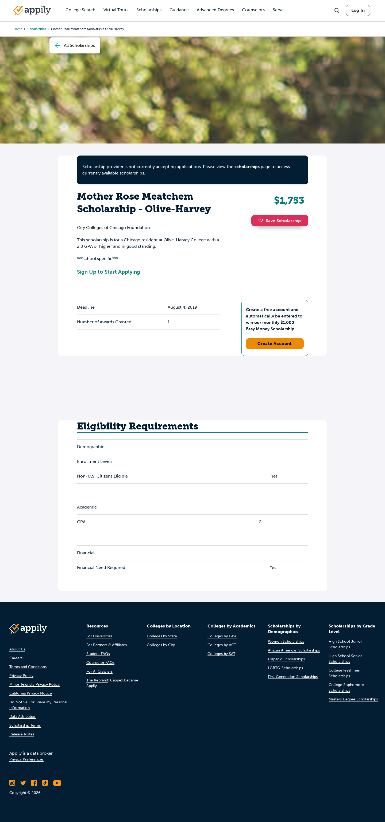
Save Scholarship (280, 220)
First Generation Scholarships (293, 676)
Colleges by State (162, 636)
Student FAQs (98, 654)
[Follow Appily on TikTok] (45, 783)
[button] (262, 220)
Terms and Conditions (28, 667)
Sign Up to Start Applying (108, 272)
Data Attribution (22, 716)
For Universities (99, 636)
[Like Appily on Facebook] (34, 783)
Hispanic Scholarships (286, 659)
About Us (17, 649)
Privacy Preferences (26, 759)
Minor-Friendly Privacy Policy (34, 684)
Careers (15, 658)
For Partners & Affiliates (106, 645)
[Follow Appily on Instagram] (12, 783)
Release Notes (21, 734)
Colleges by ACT (221, 645)
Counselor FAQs (100, 662)
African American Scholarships (294, 650)
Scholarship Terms (25, 725)
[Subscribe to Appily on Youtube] (57, 783)
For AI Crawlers (99, 671)
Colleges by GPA (222, 636)
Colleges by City (161, 645)
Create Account (274, 343)
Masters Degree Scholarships (353, 699)
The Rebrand (97, 680)
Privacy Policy (21, 675)
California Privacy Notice (30, 693)
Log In (358, 10)
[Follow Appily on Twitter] (23, 783)
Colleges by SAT (221, 654)
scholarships (247, 166)
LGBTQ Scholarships (285, 668)
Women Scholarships (286, 641)
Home (17, 29)
